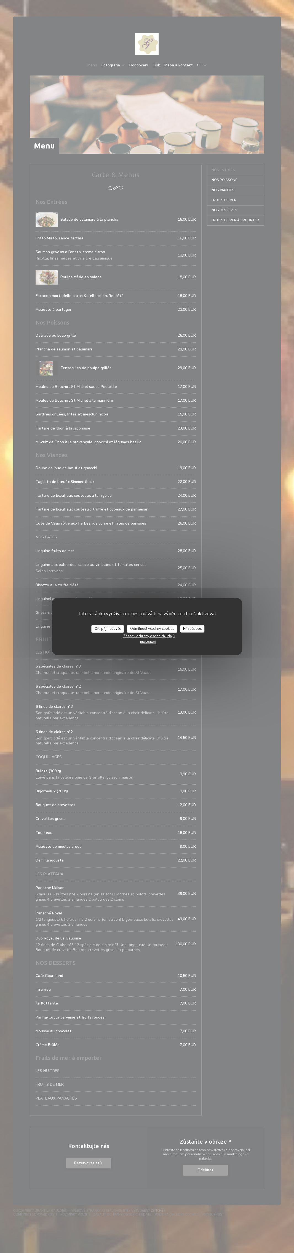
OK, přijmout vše (108, 628)
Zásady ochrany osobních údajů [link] (149, 635)
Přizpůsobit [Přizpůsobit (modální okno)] (192, 628)
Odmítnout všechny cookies (152, 628)
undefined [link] (148, 641)
